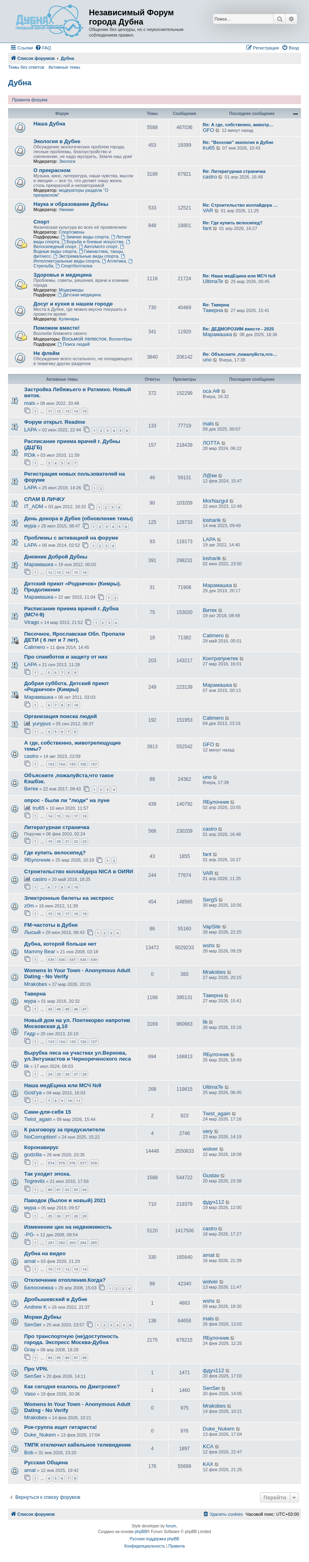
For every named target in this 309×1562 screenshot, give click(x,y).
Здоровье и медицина (62, 275)
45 (67, 1009)
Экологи (67, 161)
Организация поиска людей (60, 716)
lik (205, 1022)
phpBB (141, 1531)
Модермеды (71, 289)
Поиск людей (74, 344)
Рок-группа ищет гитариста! (60, 1427)
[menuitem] (43, 48)
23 (84, 841)
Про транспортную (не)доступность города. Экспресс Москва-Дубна (71, 1339)
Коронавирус (41, 1147)
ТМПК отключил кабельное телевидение (77, 1445)
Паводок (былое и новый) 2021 (65, 1200)
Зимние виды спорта (84, 236)
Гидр (29, 1033)
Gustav (211, 1175)
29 (84, 1216)
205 (94, 1242)
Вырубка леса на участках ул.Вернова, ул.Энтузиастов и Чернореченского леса (77, 1056)
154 (62, 764)
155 (72, 764)
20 (59, 841)
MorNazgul (215, 501)
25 (59, 1074)
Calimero (34, 647)
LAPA (30, 430)
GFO (208, 130)
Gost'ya (33, 1093)
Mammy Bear (39, 951)
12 (59, 411)
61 (59, 1189)
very (208, 1131)
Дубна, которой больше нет (60, 944)
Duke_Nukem (40, 1435)
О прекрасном (51, 170)
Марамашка (217, 334)
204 (83, 1242)
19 (50, 841)
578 (94, 1163)
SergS (210, 900)
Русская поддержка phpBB (154, 1539)
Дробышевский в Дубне (55, 1299)
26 (67, 1074)
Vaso (30, 1394)
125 (72, 1041)
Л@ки (210, 475)
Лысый (32, 932)
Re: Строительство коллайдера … (240, 205)
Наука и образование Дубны (70, 204)
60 (50, 1189)
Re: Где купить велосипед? (232, 222)
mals (29, 403)
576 (72, 1163)
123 (51, 1041)
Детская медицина (79, 294)
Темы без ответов (26, 67)
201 (51, 1242)
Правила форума (29, 99)
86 (67, 1357)
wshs (209, 945)
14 (76, 411)
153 (51, 764)
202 (62, 1242)
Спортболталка (74, 265)
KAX (208, 1464)
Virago (31, 622)
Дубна (19, 82)
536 (62, 959)
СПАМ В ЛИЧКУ (44, 499)
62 (67, 1189)
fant (207, 228)
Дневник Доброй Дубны (55, 557)
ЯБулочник (216, 802)
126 (83, 1041)
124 (62, 1041)
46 (76, 1009)
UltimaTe (213, 281)
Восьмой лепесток (84, 339)
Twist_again (38, 1119)
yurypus (42, 723)
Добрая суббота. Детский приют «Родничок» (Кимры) (66, 686)
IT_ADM (33, 506)
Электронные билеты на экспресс (69, 898)
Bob (28, 1452)
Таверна (213, 310)
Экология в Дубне (56, 141)
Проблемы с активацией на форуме (71, 538)
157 (94, 764)
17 (76, 816)
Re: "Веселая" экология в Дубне (238, 142)
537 (72, 959)
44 (59, 1009)
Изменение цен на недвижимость (68, 1227)
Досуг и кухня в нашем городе (73, 304)
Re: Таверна (216, 304)
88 (84, 1357)
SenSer (32, 1325)
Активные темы (64, 67)
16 (84, 572)
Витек (210, 610)
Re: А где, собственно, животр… (238, 124)
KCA (208, 1446)
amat (30, 1261)
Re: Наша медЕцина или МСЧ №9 (239, 275)
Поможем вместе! (56, 328)
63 (76, 1189)
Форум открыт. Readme (54, 422)
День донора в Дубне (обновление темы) (78, 518)
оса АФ (211, 391)
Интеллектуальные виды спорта (79, 258)
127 (94, 1041)
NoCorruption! (40, 1137)
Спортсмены (71, 232)
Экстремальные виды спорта (86, 256)
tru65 (209, 148)
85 (59, 1357)
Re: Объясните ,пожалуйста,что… (240, 354)
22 (76, 841)
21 (67, 841)
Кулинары (69, 318)
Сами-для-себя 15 (47, 1112)
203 (72, 1242)
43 (50, 1009)
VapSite (212, 927)
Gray (29, 1349)
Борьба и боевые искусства (93, 241)
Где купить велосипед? (55, 853)
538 (83, 959)
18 (84, 816)
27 (76, 1074)
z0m (29, 906)
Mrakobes (35, 984)
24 (50, 1074)
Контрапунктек (220, 658)
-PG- (29, 1235)
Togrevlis (34, 1181)
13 (67, 411)
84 (50, 1357)
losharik (212, 520)
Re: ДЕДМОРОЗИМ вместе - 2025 (238, 328)
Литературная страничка (56, 827)
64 (84, 1189)
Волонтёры (120, 339)
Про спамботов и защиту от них (65, 657)
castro (210, 177)
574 (51, 1163)
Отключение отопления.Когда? (65, 1280)
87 (76, 1357)
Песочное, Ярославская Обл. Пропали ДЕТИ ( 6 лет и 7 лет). (74, 637)
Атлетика (114, 261)
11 (50, 411)
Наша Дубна (49, 124)
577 (83, 1163)
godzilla (33, 1154)
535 (51, 959)
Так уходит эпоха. (47, 1174)
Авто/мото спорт (98, 246)
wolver (210, 1149)
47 (84, 1009)
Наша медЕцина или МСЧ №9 (62, 1085)
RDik (29, 455)
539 (94, 959)
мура (30, 526)
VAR (208, 210)
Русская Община (46, 1462)
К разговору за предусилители (64, 1130)
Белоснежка (39, 1288)
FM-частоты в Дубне (51, 925)
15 (84, 411)
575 (62, 1163)
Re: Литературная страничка (234, 171)
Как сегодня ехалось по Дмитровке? (72, 1386)
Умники (66, 209)
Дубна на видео (45, 1253)
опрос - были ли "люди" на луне (67, 800)
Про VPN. (36, 1369)
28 (84, 1074)
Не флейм (46, 353)
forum (171, 1526)
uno (207, 360)
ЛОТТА (211, 443)
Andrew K (35, 1307)
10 (76, 705)
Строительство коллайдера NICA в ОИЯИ (78, 871)
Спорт (41, 222)
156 (83, 764)
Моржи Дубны (42, 1317)
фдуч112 (213, 1202)
